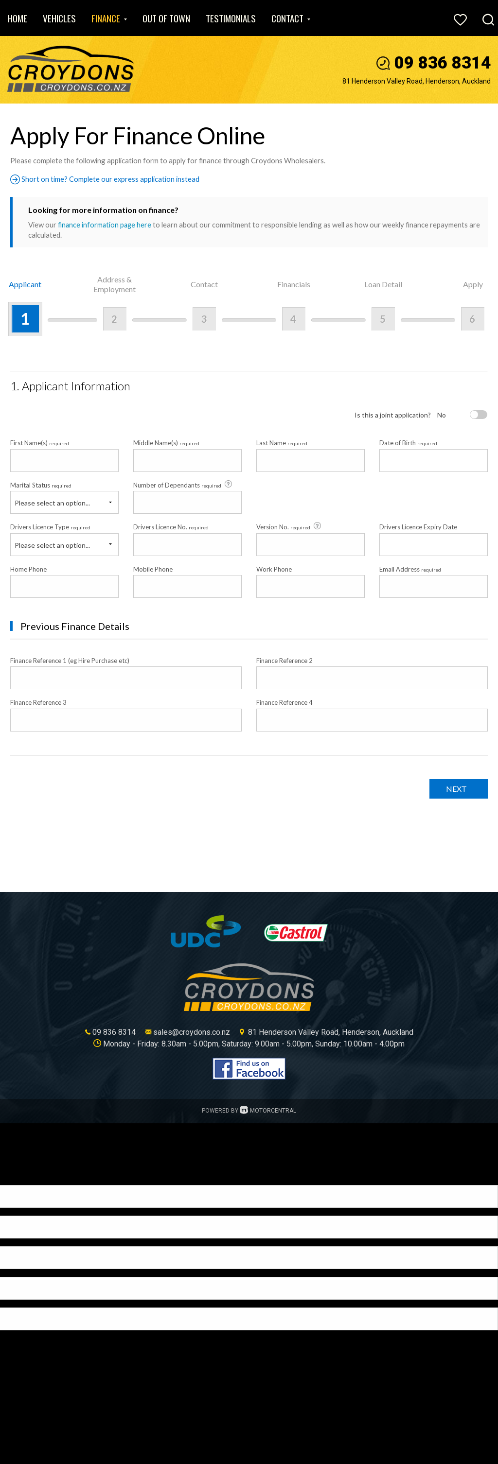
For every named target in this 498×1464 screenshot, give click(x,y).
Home (17, 18)
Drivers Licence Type (50, 527)
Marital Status (40, 484)
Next (453, 788)
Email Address (410, 569)
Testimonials (231, 18)
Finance (109, 18)
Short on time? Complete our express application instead (109, 179)
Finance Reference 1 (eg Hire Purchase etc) (69, 660)
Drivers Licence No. (171, 527)
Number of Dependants (183, 484)
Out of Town (166, 18)
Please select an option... (52, 503)
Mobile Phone (153, 569)
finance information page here (105, 224)
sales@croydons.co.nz (191, 1031)
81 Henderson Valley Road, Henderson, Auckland (416, 81)
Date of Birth (408, 443)
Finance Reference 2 (284, 660)
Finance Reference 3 (38, 702)
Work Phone (274, 569)
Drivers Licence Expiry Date (418, 527)
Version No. (289, 526)
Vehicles (59, 18)
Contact (290, 18)
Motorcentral (268, 1110)
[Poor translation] (24, 1176)
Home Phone (28, 569)
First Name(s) (39, 443)
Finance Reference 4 (284, 702)
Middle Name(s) (166, 443)
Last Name (281, 443)
